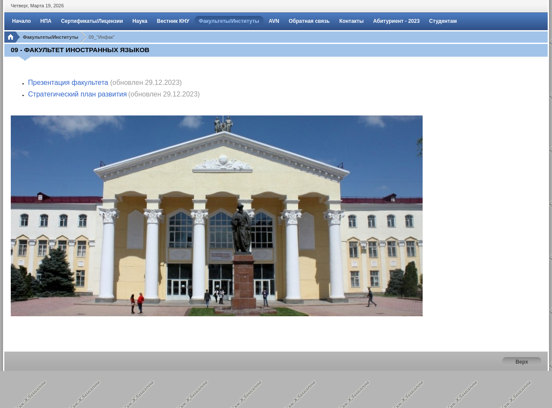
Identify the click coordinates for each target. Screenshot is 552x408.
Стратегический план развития (77, 94)
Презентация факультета (68, 82)
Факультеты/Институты (50, 37)
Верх (521, 362)
